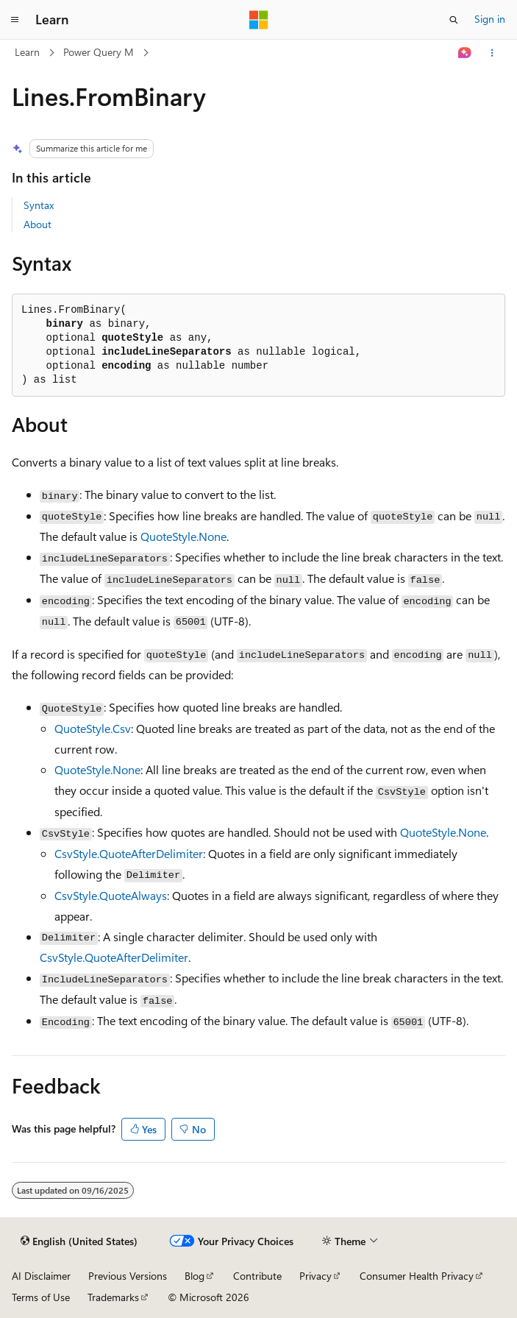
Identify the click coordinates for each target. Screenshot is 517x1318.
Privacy (315, 1276)
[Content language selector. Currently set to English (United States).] (79, 1241)
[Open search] (453, 20)
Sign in (489, 19)
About (37, 224)
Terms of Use (41, 1297)
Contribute (257, 1276)
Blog (194, 1276)
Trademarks (113, 1297)
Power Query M (98, 52)
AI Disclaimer (41, 1276)
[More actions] (492, 53)
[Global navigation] (14, 20)
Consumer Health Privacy (417, 1276)
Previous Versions (127, 1276)
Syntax (39, 205)
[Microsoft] (258, 19)
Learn (27, 52)
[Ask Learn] (465, 53)
